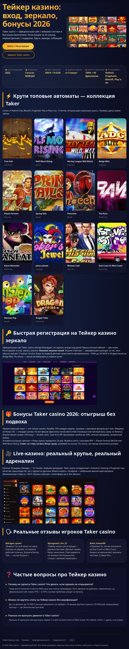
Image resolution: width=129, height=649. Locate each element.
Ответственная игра (11, 640)
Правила (25, 640)
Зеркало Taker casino (18, 54)
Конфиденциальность (41, 640)
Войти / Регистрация (18, 46)
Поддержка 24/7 (59, 640)
